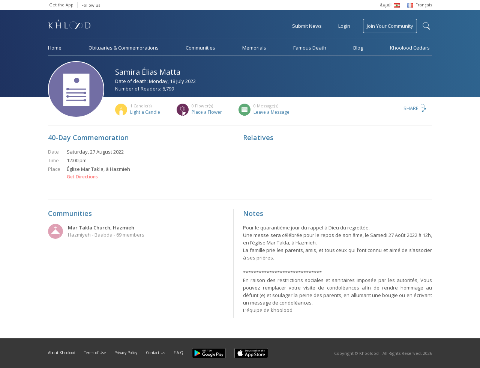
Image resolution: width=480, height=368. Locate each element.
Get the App (61, 5)
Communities (200, 47)
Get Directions (82, 177)
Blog (358, 47)
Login (344, 26)
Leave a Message (272, 112)
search (426, 26)
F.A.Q (178, 352)
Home (55, 47)
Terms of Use (95, 352)
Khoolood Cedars (410, 47)
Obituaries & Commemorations (123, 47)
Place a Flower (207, 112)
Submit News (307, 26)
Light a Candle (145, 112)
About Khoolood (61, 352)
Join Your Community (390, 26)
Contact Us (155, 352)
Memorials (254, 47)
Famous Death (309, 47)
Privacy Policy (125, 352)
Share (411, 108)
